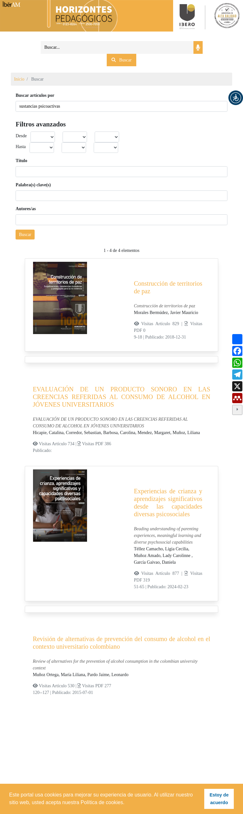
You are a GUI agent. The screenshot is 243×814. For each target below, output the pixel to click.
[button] (235, 97)
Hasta (21, 146)
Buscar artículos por (35, 95)
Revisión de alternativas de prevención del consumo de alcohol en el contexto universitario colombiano (121, 642)
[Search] (117, 47)
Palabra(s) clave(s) (33, 184)
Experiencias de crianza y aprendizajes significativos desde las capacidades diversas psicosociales (168, 503)
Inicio (19, 79)
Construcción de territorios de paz (168, 287)
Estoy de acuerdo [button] (219, 798)
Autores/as (26, 208)
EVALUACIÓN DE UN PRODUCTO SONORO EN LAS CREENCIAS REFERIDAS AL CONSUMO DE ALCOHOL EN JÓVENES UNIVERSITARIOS (121, 397)
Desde (21, 135)
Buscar (25, 234)
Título (21, 160)
